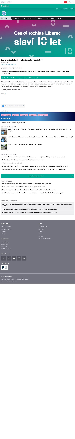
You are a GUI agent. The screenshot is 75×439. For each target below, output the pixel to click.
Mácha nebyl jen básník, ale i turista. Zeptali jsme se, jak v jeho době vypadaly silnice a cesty (39, 198)
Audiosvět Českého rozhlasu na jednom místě (13, 164)
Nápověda (41, 360)
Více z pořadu (6, 246)
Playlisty (41, 18)
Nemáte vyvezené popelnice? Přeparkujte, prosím (25, 186)
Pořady (23, 18)
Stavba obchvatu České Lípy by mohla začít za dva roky (20, 120)
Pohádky (24, 157)
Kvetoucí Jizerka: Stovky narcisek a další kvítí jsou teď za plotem (30, 206)
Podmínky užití (20, 410)
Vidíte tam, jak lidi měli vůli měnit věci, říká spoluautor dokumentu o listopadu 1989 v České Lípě (40, 179)
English (27, 410)
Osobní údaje (10, 410)
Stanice (3, 362)
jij (5, 135)
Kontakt (40, 367)
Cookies (3, 410)
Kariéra (40, 365)
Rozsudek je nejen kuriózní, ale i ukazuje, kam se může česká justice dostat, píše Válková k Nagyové (29, 343)
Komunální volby (6, 360)
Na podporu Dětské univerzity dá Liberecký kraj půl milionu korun (30, 256)
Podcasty (4, 378)
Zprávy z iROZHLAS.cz (9, 283)
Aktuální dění (5, 18)
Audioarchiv (65, 8)
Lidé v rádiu (41, 362)
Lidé (47, 18)
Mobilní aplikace (6, 380)
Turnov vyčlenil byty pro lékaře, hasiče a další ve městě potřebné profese (32, 248)
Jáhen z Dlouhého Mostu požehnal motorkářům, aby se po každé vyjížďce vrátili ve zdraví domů (40, 229)
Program (57, 8)
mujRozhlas (4, 153)
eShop (3, 365)
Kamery (72, 8)
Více (60, 18)
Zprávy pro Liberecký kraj (8, 64)
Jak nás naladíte (43, 358)
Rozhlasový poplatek (44, 370)
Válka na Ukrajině (6, 358)
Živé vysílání (43, 157)
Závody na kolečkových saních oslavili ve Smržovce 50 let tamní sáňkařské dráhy (35, 263)
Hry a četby (6, 157)
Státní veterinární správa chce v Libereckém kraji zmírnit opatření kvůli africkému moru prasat (39, 271)
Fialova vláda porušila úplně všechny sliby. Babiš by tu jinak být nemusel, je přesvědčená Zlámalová (29, 340)
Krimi (15, 157)
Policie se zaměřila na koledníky (19, 214)
